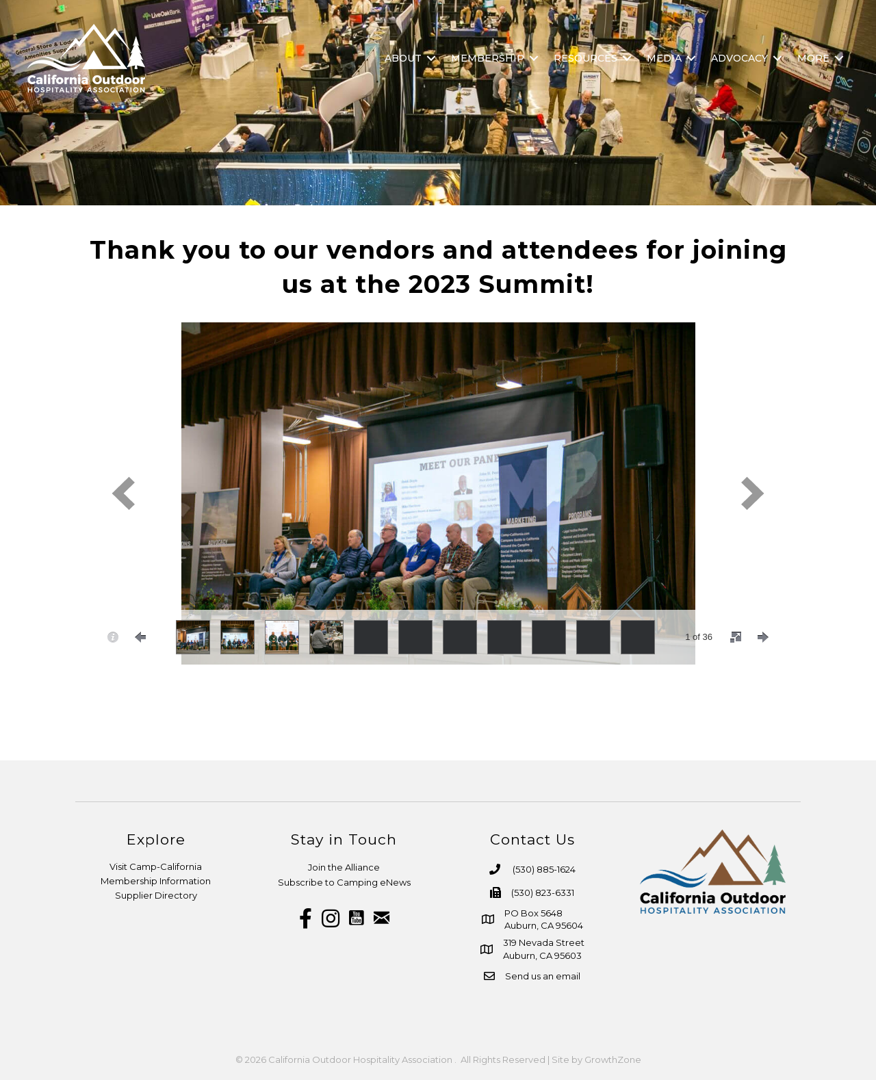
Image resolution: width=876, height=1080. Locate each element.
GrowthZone (612, 1059)
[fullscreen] (735, 637)
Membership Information (156, 880)
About (403, 58)
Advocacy (739, 58)
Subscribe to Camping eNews (344, 882)
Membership (487, 58)
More (813, 58)
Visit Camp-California (156, 866)
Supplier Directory (156, 895)
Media (664, 58)
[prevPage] (140, 637)
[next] (753, 493)
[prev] (123, 493)
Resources (585, 58)
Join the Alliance (344, 867)
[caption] (113, 637)
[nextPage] (763, 637)
